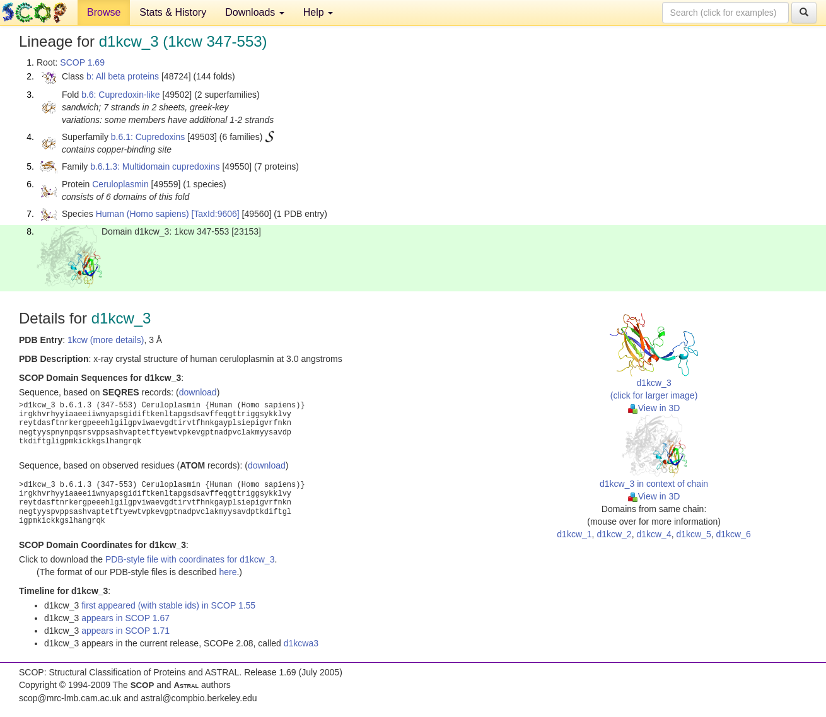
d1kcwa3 (301, 643)
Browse (103, 12)
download (198, 392)
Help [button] (318, 12)
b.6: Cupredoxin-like (120, 95)
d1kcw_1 (574, 534)
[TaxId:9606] (215, 214)
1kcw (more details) (105, 340)
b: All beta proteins (122, 76)
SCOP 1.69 (82, 62)
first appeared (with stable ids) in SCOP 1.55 (168, 605)
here (227, 572)
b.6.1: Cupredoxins (148, 137)
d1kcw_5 (693, 534)
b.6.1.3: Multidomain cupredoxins (154, 166)
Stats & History (172, 12)
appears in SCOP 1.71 (125, 631)
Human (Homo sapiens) (142, 214)
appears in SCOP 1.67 (125, 618)
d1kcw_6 (733, 534)
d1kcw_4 (653, 534)
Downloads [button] (254, 12)
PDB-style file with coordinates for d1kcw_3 (189, 559)
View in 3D (654, 408)
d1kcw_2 (613, 534)
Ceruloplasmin (120, 184)
